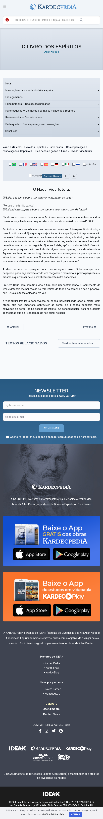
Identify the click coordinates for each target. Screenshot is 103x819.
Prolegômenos (14, 97)
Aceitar (75, 814)
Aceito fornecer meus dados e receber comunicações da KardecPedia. (53, 436)
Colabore (51, 703)
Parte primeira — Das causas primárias (27, 103)
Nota (8, 83)
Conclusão (11, 131)
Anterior (13, 327)
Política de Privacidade (53, 814)
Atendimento (51, 709)
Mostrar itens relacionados (79, 343)
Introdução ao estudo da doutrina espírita (29, 90)
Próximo (89, 327)
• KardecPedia (51, 663)
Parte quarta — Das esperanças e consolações (32, 124)
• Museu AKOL (51, 693)
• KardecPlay (51, 667)
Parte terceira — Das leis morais (24, 117)
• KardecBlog (51, 672)
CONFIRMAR (51, 428)
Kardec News (51, 714)
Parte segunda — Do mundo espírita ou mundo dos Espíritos (40, 110)
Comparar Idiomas (52, 176)
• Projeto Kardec (51, 689)
